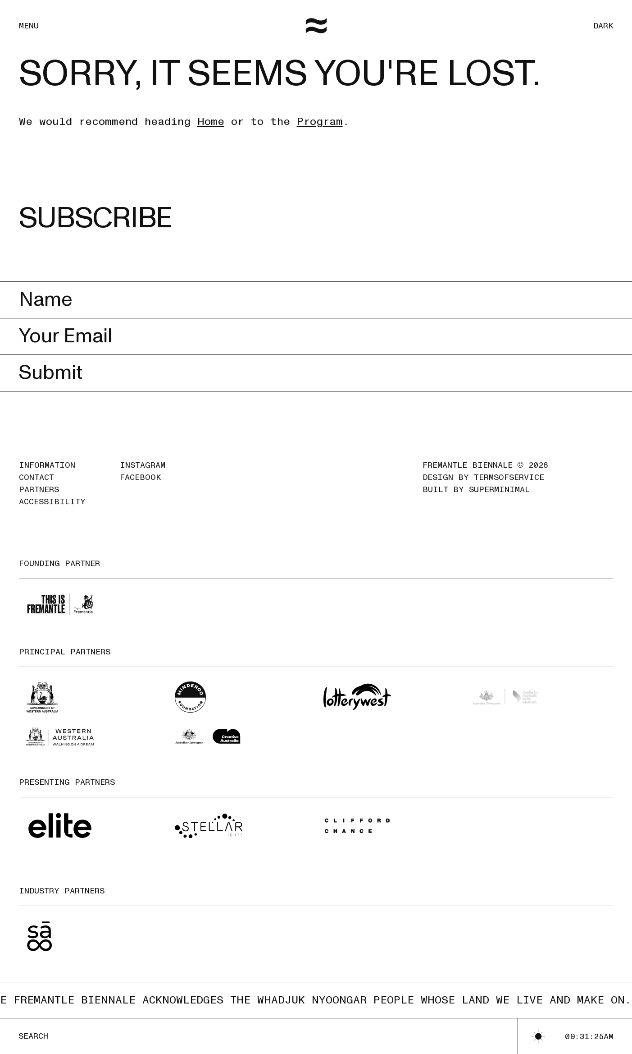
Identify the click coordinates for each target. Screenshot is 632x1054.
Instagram (142, 474)
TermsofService (509, 486)
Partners (39, 498)
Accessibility (52, 510)
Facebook (140, 486)
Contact (36, 486)
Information (47, 474)
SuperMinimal (499, 498)
